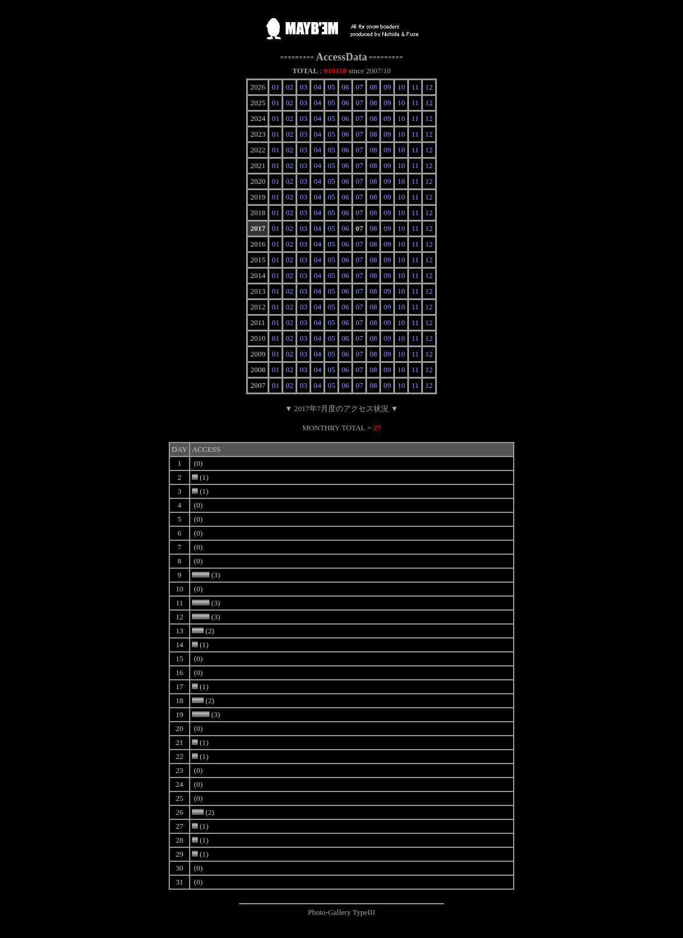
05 (331, 87)
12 (429, 87)
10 (401, 87)
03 (303, 87)
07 (359, 87)
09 (387, 87)
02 (289, 87)
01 (275, 87)
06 (345, 87)
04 (317, 87)
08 (373, 87)
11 (415, 87)
